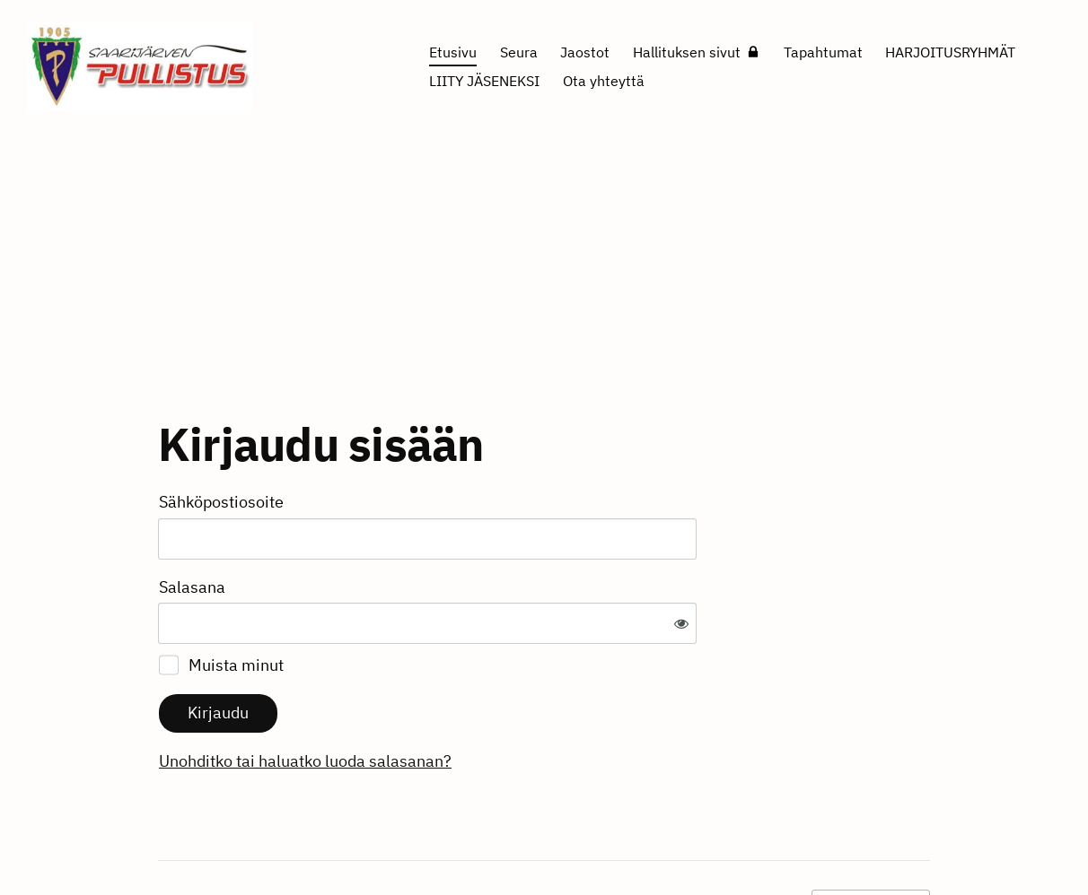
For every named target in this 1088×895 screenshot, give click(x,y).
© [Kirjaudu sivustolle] (165, 844)
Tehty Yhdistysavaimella (870, 843)
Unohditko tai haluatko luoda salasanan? (499, 701)
